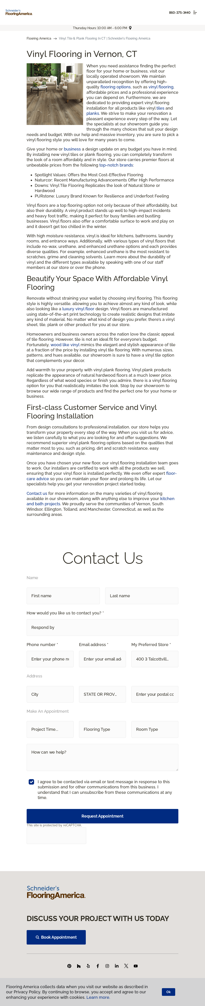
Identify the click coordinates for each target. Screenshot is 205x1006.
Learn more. (98, 997)
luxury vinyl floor (78, 308)
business (72, 149)
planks (92, 113)
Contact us (37, 493)
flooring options (115, 87)
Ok (168, 992)
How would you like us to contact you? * (65, 613)
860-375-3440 (180, 12)
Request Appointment (102, 816)
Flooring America (39, 38)
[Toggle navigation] (195, 12)
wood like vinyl (65, 344)
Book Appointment (56, 937)
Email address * (93, 644)
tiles (160, 108)
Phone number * (42, 644)
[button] (102, 627)
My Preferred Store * (151, 644)
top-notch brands (116, 165)
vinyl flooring (161, 87)
